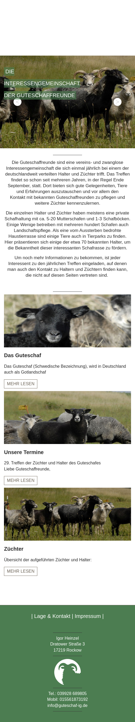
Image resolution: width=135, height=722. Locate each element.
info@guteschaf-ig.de (67, 705)
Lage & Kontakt (52, 616)
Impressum (88, 616)
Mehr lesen (20, 384)
